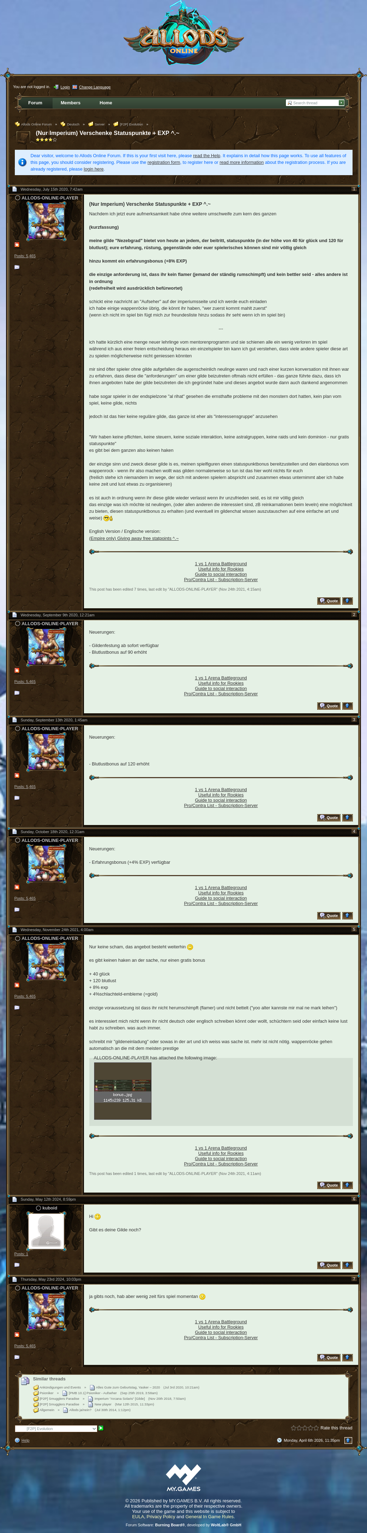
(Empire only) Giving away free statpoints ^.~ (134, 538)
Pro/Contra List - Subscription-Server (221, 579)
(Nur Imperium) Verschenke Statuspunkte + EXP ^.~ (108, 133)
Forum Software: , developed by (183, 1525)
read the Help (206, 155)
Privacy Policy (161, 1516)
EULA (138, 1516)
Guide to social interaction (221, 574)
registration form (164, 162)
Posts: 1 (21, 1254)
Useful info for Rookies (221, 569)
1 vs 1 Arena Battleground (221, 563)
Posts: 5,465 (25, 256)
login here (93, 169)
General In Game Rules (209, 1516)
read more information (241, 162)
